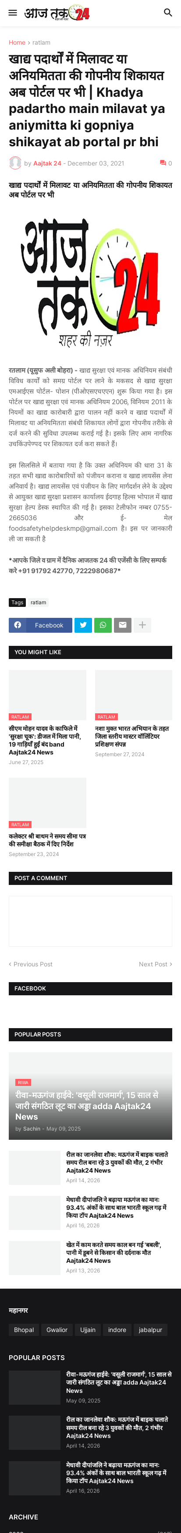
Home (17, 42)
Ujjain (88, 1329)
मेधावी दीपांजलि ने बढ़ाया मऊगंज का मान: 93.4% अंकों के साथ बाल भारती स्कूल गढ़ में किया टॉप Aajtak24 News (116, 1207)
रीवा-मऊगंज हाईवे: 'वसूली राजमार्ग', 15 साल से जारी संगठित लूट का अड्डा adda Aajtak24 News (118, 1382)
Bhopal (24, 1329)
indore (117, 1329)
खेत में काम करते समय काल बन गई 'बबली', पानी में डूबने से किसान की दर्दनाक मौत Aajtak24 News (113, 1252)
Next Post (153, 964)
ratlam (41, 42)
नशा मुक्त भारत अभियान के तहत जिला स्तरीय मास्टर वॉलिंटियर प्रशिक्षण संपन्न (132, 736)
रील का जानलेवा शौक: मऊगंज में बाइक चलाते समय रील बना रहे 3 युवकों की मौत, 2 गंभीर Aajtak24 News (117, 1162)
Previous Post (33, 964)
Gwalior (56, 1329)
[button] (12, 13)
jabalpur (150, 1329)
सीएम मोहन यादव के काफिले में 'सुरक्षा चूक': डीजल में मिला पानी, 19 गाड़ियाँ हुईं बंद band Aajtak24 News (45, 740)
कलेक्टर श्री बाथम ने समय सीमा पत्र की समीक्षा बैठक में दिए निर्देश (47, 840)
